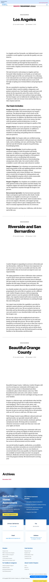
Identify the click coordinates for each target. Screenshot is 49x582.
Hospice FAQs (5, 556)
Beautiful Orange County (24, 349)
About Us (26, 567)
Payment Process (6, 567)
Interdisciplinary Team (29, 554)
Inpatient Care (27, 552)
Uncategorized (24, 14)
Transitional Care (28, 558)
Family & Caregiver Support (8, 565)
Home (26, 565)
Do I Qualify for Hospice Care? (38, 577)
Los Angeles (24, 19)
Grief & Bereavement (7, 571)
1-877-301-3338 (13, 526)
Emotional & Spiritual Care (8, 569)
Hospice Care (5, 550)
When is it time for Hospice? (8, 554)
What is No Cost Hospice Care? (9, 560)
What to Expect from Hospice (8, 552)
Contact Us (27, 569)
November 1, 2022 (31, 24)
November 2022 (7, 479)
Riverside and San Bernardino (24, 228)
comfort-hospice (20, 24)
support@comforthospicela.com (13, 538)
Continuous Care (28, 556)
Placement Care (28, 550)
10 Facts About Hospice (7, 558)
